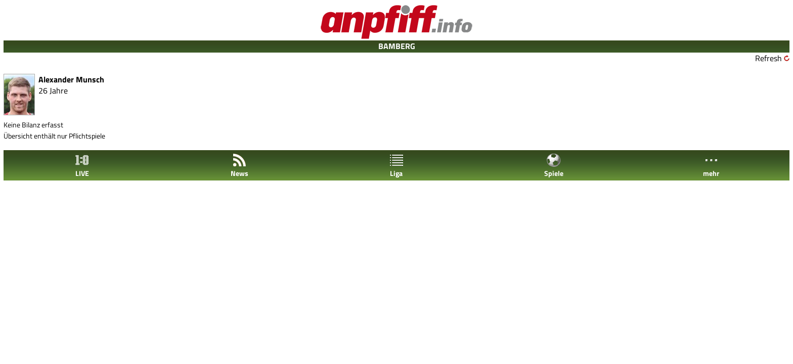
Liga (396, 165)
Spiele (553, 165)
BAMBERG (396, 46)
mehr (711, 165)
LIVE (82, 165)
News (239, 165)
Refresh (768, 58)
